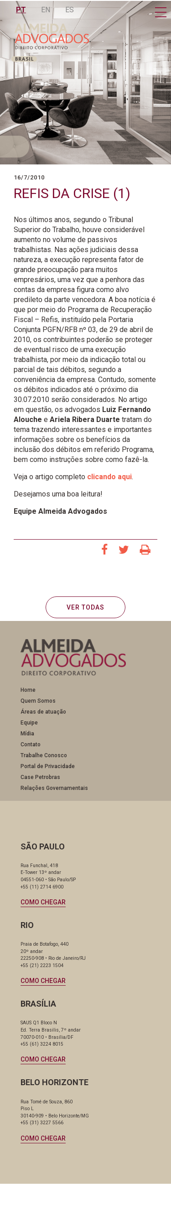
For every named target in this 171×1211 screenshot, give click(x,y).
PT (21, 9)
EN (45, 9)
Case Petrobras (40, 777)
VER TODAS (85, 607)
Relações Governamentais (54, 788)
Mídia (27, 733)
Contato (31, 744)
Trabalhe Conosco (44, 755)
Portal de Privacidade (48, 766)
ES (69, 9)
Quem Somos (38, 701)
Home (28, 690)
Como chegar (43, 902)
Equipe (29, 723)
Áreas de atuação (43, 712)
